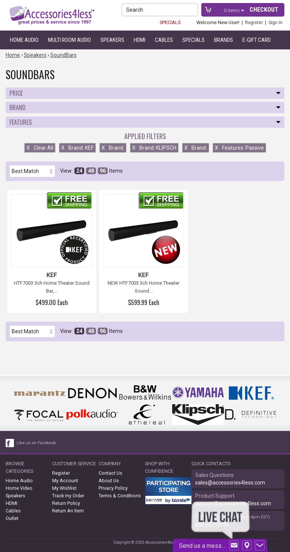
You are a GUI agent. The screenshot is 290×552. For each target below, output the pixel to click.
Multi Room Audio (69, 40)
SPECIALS (170, 22)
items (232, 10)
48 (91, 171)
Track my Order (68, 495)
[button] (192, 9)
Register (254, 22)
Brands (223, 40)
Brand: (113, 148)
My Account (65, 480)
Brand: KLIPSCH (154, 148)
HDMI (139, 40)
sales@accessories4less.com (230, 483)
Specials (193, 40)
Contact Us (110, 473)
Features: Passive (239, 148)
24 (79, 171)
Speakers (112, 40)
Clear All (39, 148)
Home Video (19, 488)
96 (103, 171)
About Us (109, 480)
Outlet (12, 518)
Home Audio (24, 40)
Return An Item (68, 511)
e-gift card (256, 40)
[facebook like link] (10, 443)
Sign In (275, 22)
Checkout (264, 9)
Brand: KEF (77, 148)
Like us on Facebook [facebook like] (36, 442)
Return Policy (66, 503)
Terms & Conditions (120, 495)
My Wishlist (64, 488)
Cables (164, 40)
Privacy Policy (113, 488)
